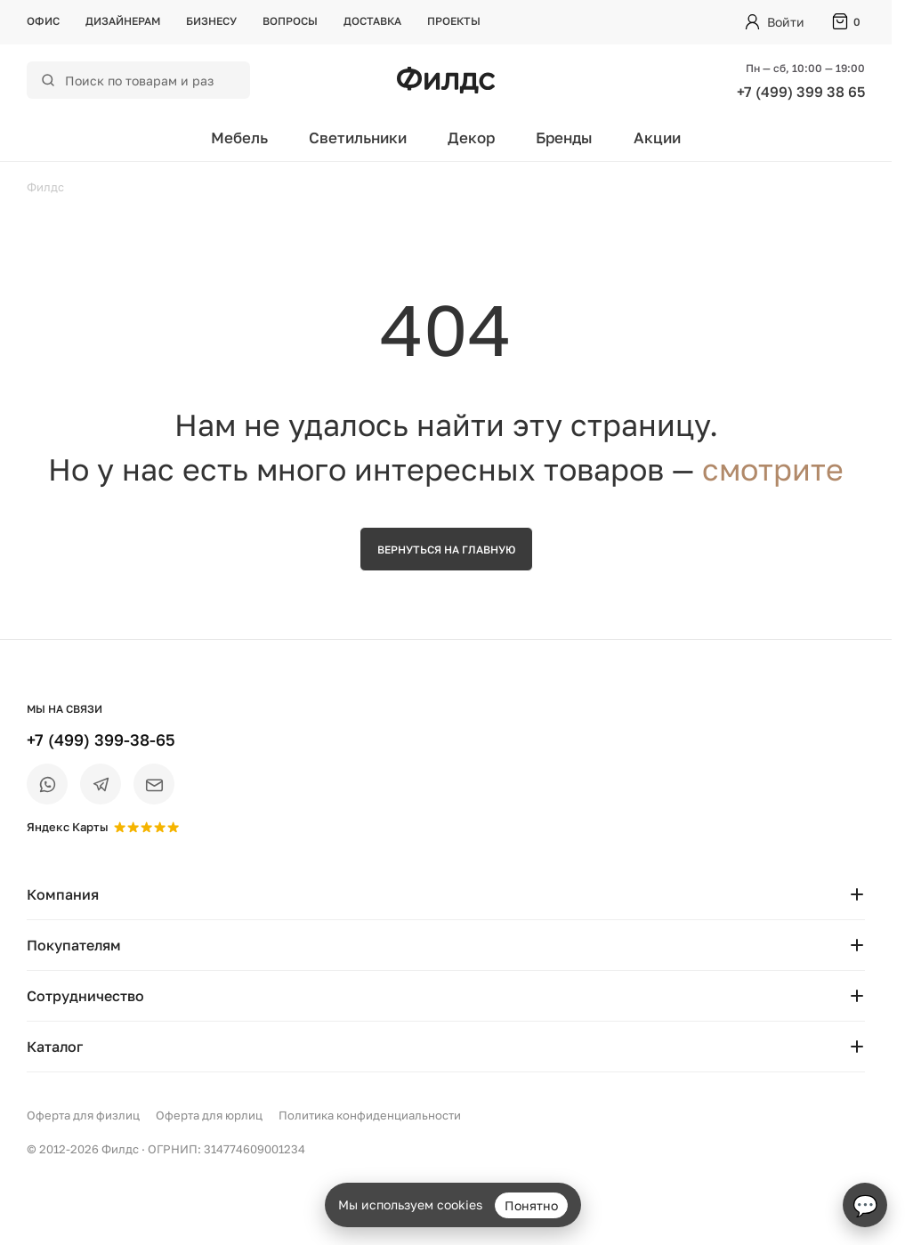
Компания (446, 894)
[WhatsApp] (47, 784)
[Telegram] (100, 784)
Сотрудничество (446, 996)
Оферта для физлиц (83, 1115)
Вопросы (290, 21)
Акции (657, 137)
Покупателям (446, 945)
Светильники (358, 137)
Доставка (372, 21)
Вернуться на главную (446, 549)
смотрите (773, 469)
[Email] (153, 784)
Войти (785, 21)
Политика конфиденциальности (370, 1115)
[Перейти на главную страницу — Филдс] (446, 80)
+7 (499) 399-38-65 (101, 739)
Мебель (239, 137)
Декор (471, 137)
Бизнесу (211, 21)
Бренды (564, 137)
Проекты (454, 21)
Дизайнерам (122, 21)
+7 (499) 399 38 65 (801, 92)
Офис (43, 21)
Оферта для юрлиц (209, 1115)
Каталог (446, 1046)
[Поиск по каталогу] (150, 80)
